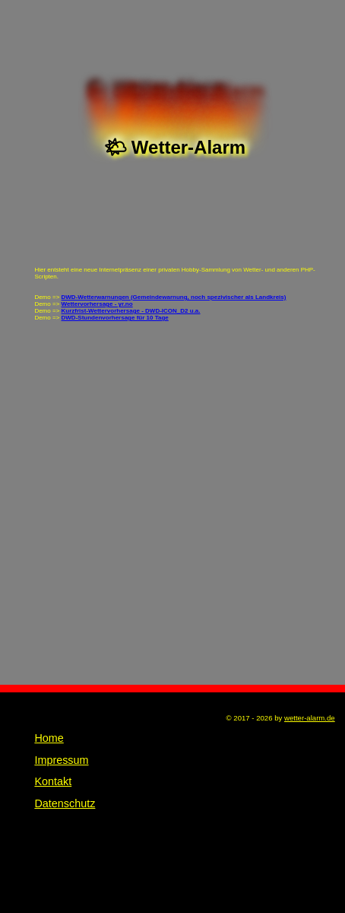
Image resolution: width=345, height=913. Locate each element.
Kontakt (52, 781)
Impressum (61, 760)
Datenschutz (64, 803)
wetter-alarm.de (309, 718)
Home (48, 738)
